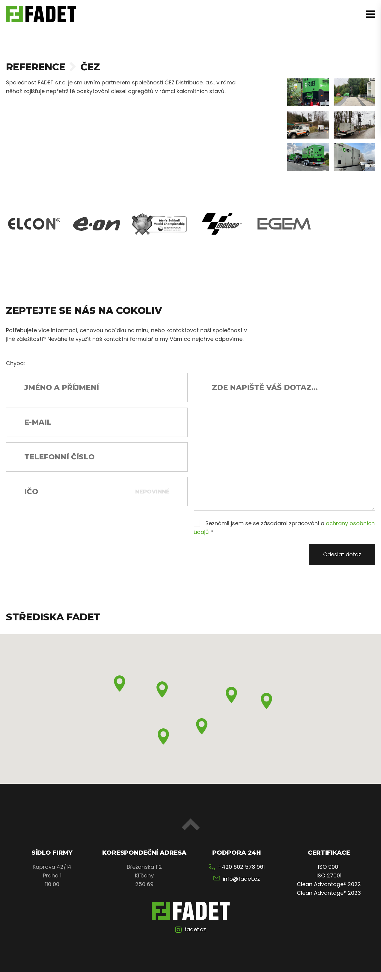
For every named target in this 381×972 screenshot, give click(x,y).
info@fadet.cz (241, 879)
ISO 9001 (329, 867)
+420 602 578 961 (241, 867)
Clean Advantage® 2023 (329, 893)
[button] (119, 683)
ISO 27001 (329, 875)
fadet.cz (195, 929)
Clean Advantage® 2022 (329, 884)
